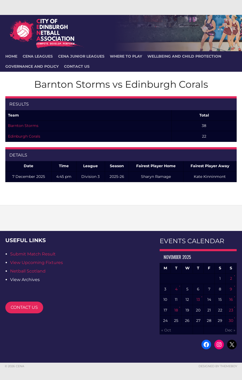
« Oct (166, 330)
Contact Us (77, 66)
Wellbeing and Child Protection (184, 56)
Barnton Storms (23, 125)
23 (231, 310)
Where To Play (126, 56)
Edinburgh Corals (24, 136)
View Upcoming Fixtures (36, 262)
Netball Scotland (28, 271)
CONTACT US (24, 307)
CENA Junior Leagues (81, 56)
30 (231, 320)
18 (176, 310)
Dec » (230, 330)
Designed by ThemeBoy (218, 366)
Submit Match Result (33, 254)
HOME (11, 56)
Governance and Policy (32, 66)
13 (198, 299)
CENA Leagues (38, 56)
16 (231, 299)
